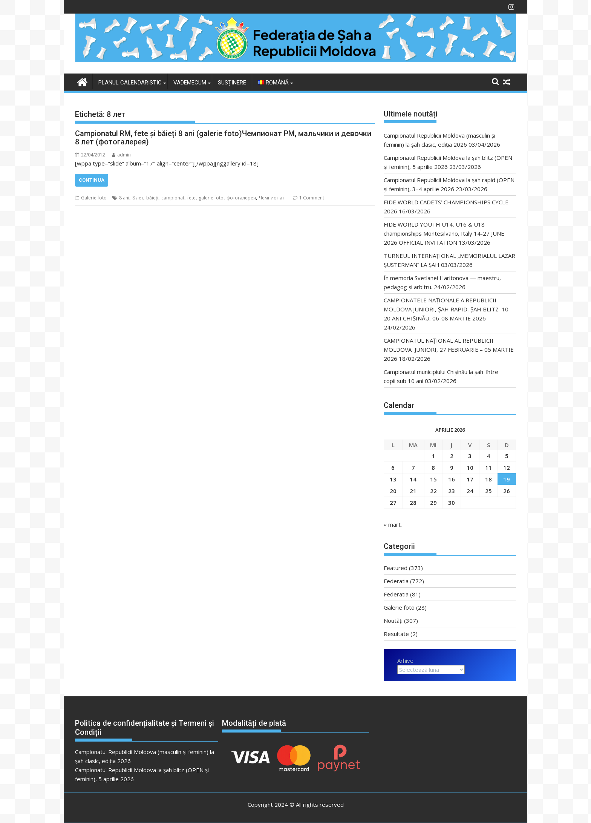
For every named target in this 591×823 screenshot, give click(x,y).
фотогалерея (241, 198)
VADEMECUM (189, 82)
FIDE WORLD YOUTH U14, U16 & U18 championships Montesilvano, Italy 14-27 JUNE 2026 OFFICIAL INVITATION (444, 233)
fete (191, 198)
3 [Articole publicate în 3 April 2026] (470, 456)
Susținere (232, 82)
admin (121, 155)
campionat (172, 198)
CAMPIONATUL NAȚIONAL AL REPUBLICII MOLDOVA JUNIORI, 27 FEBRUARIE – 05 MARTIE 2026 (449, 349)
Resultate (396, 634)
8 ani (124, 198)
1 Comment (311, 198)
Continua (91, 180)
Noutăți (393, 620)
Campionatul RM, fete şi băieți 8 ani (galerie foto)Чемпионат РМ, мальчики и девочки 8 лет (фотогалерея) (223, 137)
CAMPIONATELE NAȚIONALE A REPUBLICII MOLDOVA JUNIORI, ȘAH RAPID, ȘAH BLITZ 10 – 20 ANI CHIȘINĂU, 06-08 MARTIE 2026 (448, 309)
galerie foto (211, 198)
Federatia (396, 581)
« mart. (393, 524)
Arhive (405, 660)
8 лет (137, 198)
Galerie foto (94, 198)
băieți (152, 198)
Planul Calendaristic (130, 82)
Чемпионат (271, 198)
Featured (395, 568)
